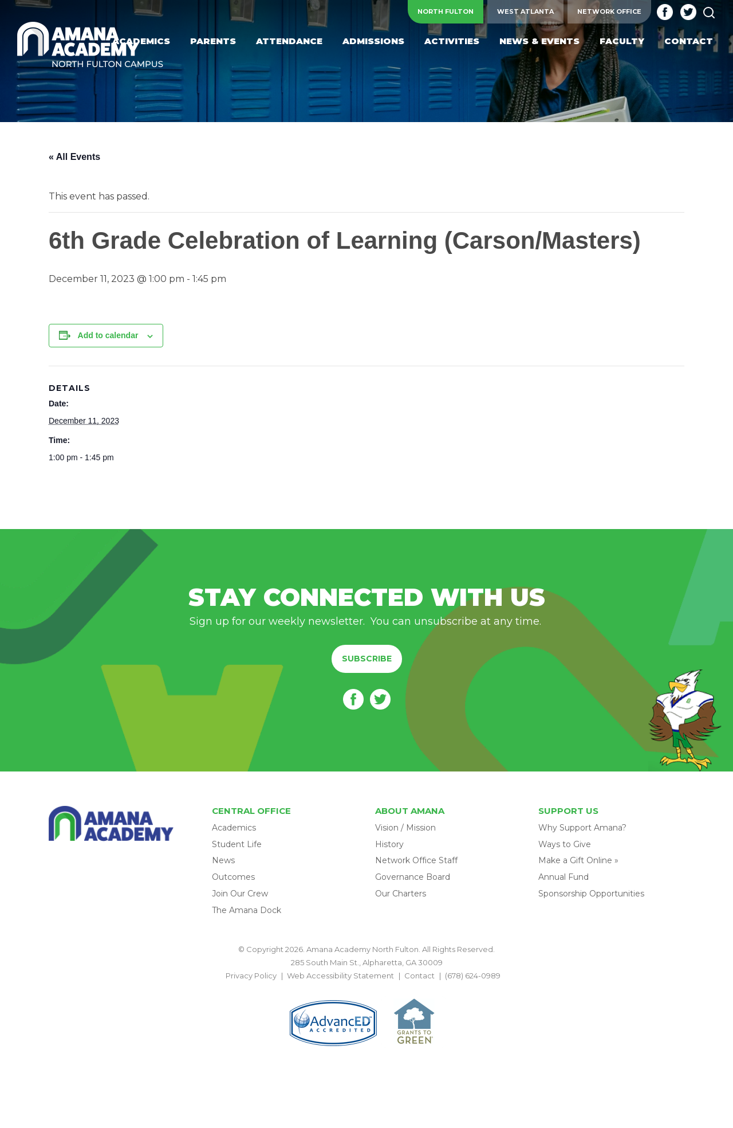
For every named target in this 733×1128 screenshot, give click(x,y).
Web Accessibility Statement (340, 975)
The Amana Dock (246, 910)
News (223, 860)
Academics (234, 827)
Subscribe (367, 658)
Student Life (237, 844)
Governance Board (412, 877)
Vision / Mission (405, 827)
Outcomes (233, 877)
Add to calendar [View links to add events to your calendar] (108, 335)
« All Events (74, 157)
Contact (419, 975)
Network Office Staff (416, 860)
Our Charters (400, 893)
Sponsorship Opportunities (591, 893)
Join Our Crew (240, 893)
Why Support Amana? (582, 827)
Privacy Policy (251, 975)
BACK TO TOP (366, 989)
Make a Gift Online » (578, 860)
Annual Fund (563, 877)
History (389, 844)
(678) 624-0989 (473, 975)
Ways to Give (564, 844)
